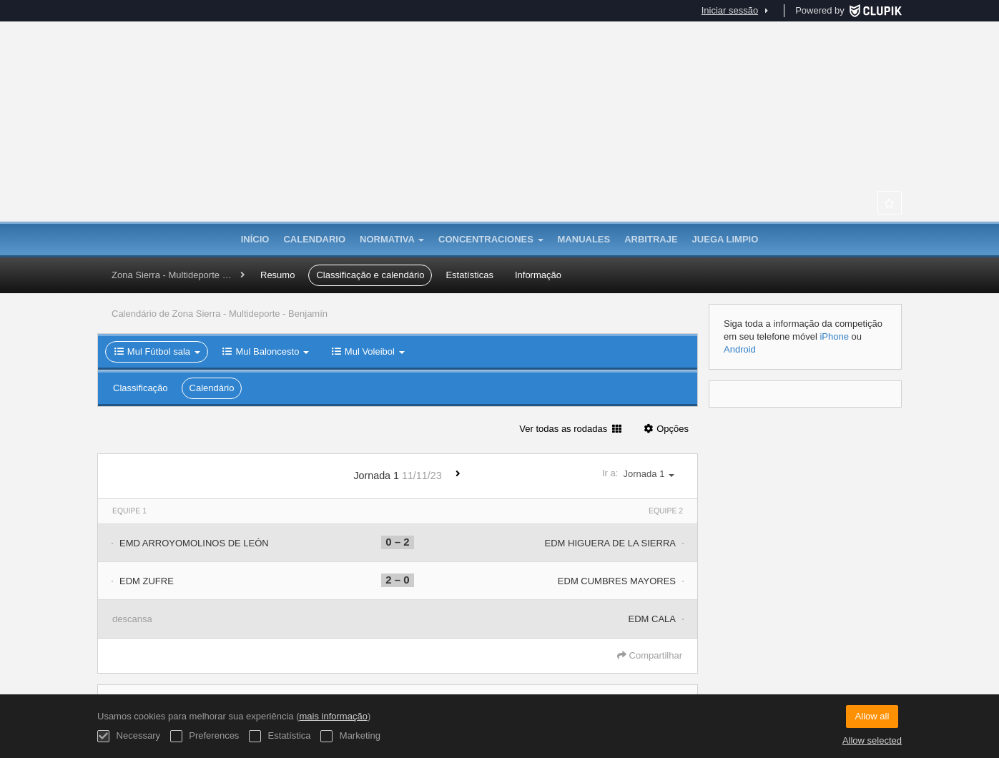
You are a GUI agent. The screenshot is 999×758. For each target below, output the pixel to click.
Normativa (392, 239)
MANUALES (584, 239)
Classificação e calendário (370, 275)
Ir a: (642, 474)
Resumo (277, 275)
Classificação (140, 388)
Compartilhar (649, 655)
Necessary (128, 736)
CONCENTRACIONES (490, 239)
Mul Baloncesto (265, 351)
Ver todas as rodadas (570, 428)
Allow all (872, 716)
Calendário (212, 388)
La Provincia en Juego (500, 150)
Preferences (205, 736)
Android (740, 349)
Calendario (314, 239)
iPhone (834, 336)
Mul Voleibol (367, 351)
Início (255, 239)
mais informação (334, 716)
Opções (665, 428)
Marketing (350, 736)
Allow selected (872, 740)
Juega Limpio (725, 239)
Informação (538, 275)
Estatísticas (469, 275)
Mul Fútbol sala (156, 351)
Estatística (280, 736)
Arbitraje (650, 239)
